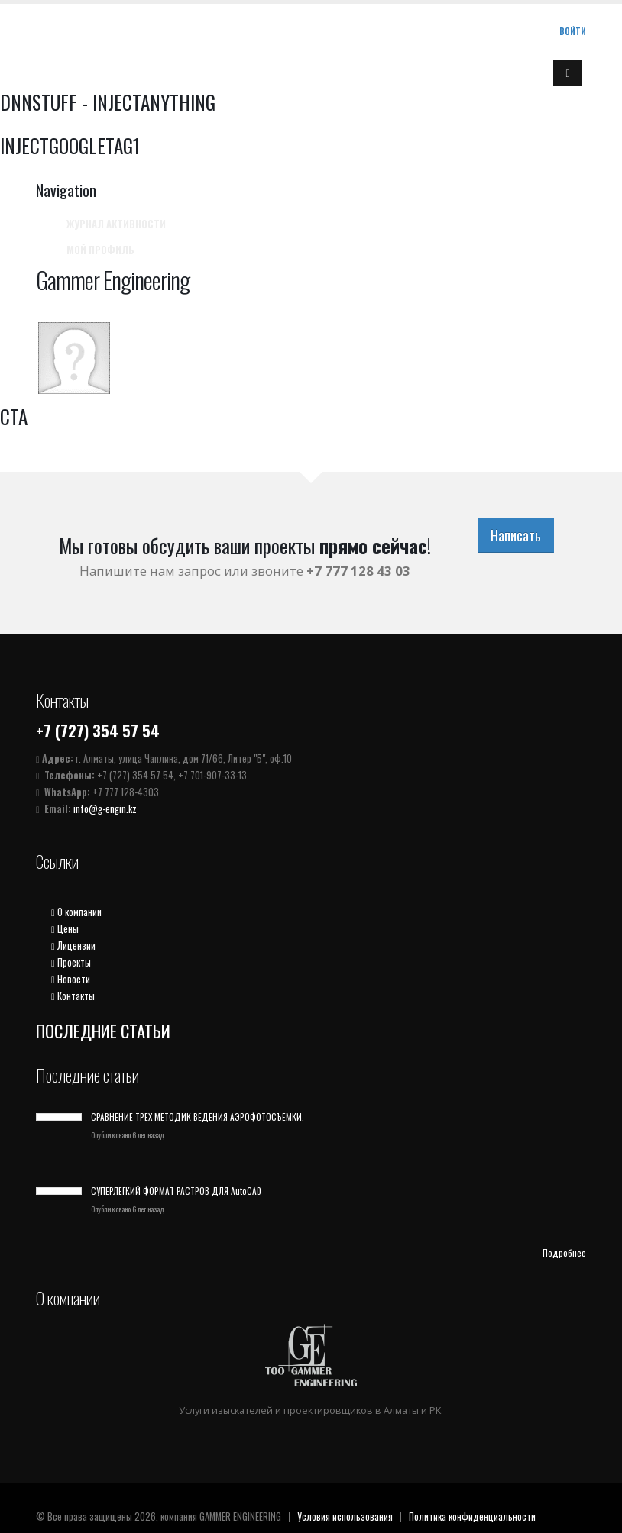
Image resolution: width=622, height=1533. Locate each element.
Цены (65, 928)
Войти (572, 31)
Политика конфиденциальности (472, 1516)
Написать (516, 535)
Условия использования (345, 1516)
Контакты (73, 996)
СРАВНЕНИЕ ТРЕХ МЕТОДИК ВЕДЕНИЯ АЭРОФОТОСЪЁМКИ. (197, 1116)
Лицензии (73, 945)
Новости (70, 979)
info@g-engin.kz (105, 809)
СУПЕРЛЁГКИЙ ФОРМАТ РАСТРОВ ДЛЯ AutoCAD (176, 1190)
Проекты (71, 962)
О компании (76, 912)
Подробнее (564, 1252)
